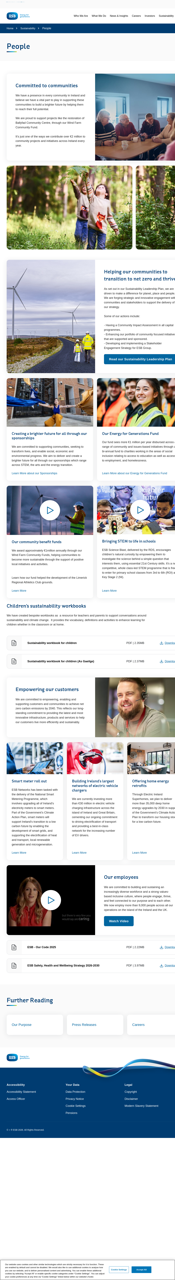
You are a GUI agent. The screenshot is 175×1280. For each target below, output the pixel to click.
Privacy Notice (75, 1098)
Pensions (71, 1113)
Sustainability (27, 28)
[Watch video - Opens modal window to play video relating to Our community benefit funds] (50, 510)
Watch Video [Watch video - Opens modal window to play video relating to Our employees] (119, 921)
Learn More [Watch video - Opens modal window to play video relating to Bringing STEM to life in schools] (109, 590)
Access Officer (16, 1098)
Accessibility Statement (21, 1091)
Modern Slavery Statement (141, 1105)
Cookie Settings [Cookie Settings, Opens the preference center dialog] (119, 1271)
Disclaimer (131, 1098)
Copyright (131, 1091)
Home (10, 28)
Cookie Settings (76, 1105)
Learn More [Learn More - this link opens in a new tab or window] (19, 852)
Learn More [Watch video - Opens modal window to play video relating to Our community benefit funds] (19, 590)
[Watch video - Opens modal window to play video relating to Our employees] (51, 900)
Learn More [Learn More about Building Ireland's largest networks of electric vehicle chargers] (79, 852)
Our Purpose (22, 1025)
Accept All (141, 1271)
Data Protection (75, 1091)
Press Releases (84, 1025)
